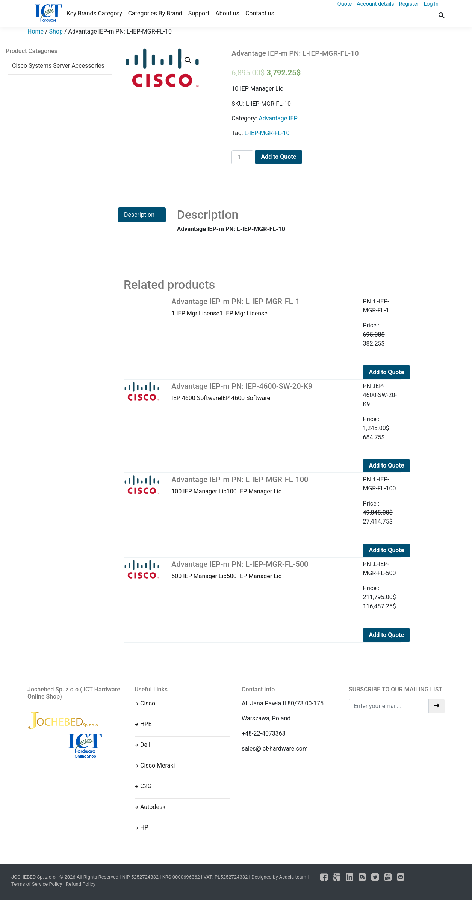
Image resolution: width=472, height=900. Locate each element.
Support (198, 13)
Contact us (259, 13)
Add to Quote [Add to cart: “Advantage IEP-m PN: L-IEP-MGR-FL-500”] (386, 634)
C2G (145, 786)
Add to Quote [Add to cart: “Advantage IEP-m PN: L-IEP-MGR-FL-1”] (386, 372)
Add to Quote (278, 156)
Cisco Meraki (157, 765)
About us (227, 13)
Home (35, 31)
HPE (146, 724)
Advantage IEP (278, 118)
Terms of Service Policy (36, 884)
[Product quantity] (242, 157)
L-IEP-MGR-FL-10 (266, 133)
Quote (344, 4)
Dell (145, 744)
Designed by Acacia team (278, 877)
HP (144, 827)
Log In (431, 4)
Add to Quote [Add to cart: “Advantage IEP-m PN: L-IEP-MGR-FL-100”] (386, 550)
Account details (375, 4)
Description (139, 214)
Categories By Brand (155, 13)
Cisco (147, 703)
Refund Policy (80, 884)
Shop (56, 31)
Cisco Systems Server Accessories (58, 65)
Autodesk (152, 806)
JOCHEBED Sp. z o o (34, 877)
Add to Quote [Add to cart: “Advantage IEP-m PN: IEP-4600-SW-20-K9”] (386, 465)
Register (409, 4)
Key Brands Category (94, 13)
